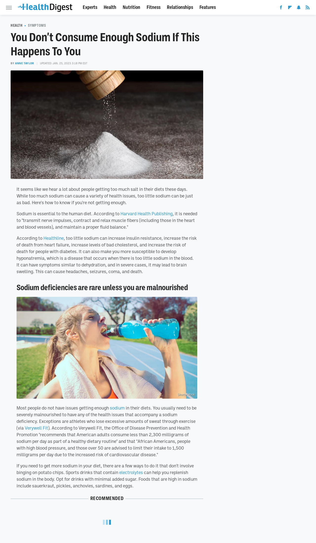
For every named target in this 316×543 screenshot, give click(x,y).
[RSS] (307, 8)
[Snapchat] (298, 8)
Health (110, 7)
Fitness (153, 7)
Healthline (53, 238)
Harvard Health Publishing (146, 213)
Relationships (180, 7)
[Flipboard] (289, 8)
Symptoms (37, 25)
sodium (117, 408)
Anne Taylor (24, 63)
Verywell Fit (36, 428)
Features (207, 7)
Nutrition (131, 7)
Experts (90, 7)
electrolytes (131, 472)
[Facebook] (280, 8)
